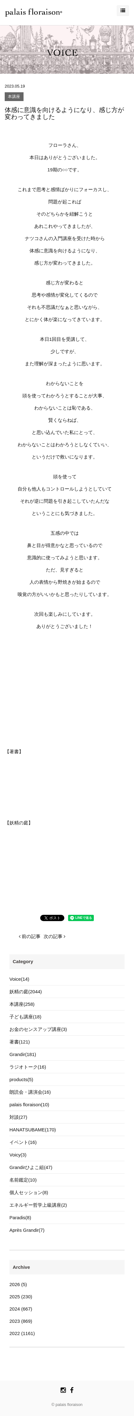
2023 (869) (20, 1321)
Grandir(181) (22, 1054)
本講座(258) (22, 1004)
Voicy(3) (17, 1154)
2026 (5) (18, 1284)
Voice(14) (19, 979)
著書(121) (19, 1041)
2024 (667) (20, 1308)
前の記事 (29, 936)
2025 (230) (20, 1296)
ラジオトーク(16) (27, 1067)
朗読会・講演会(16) (30, 1092)
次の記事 (54, 936)
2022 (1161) (22, 1333)
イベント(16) (23, 1142)
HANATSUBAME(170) (32, 1129)
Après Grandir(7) (27, 1230)
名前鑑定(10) (23, 1180)
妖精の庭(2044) (25, 991)
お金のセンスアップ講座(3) (38, 1029)
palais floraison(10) (29, 1104)
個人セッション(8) (28, 1192)
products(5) (21, 1079)
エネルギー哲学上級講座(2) (38, 1205)
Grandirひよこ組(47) (30, 1167)
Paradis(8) (20, 1217)
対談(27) (18, 1117)
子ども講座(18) (25, 1016)
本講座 (14, 96)
